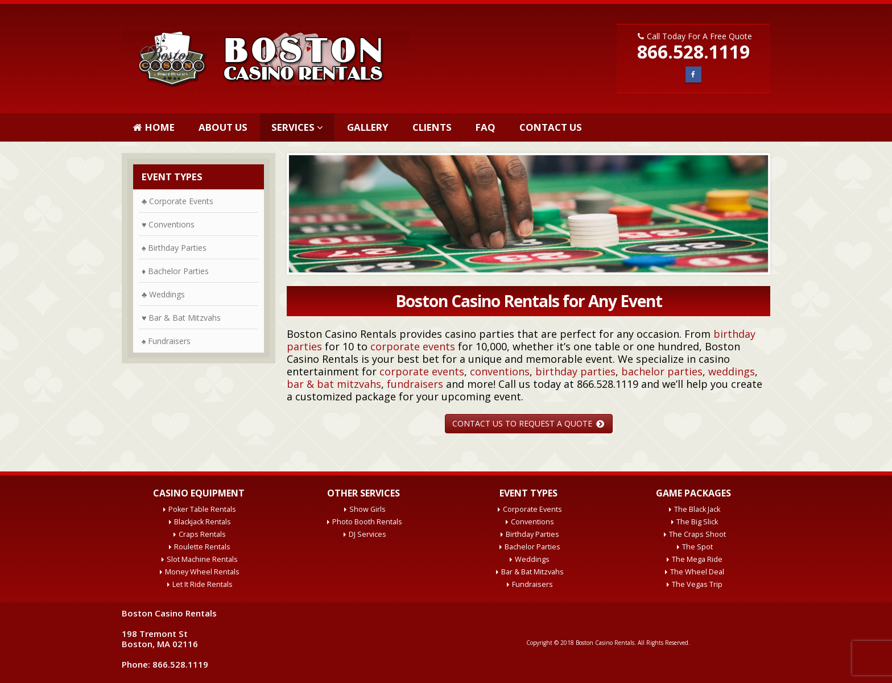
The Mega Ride (697, 559)
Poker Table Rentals (202, 509)
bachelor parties (662, 371)
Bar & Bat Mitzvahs (532, 572)
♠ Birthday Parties (174, 247)
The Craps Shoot (697, 534)
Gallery (368, 127)
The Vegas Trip (697, 584)
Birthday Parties (532, 534)
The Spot (697, 547)
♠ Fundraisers (166, 341)
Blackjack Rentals (202, 522)
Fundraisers (532, 584)
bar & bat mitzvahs (334, 384)
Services (293, 127)
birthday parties (575, 371)
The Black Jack (697, 509)
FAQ (485, 127)
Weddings (532, 559)
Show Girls (367, 509)
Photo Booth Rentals (367, 522)
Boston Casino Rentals (605, 643)
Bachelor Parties (532, 547)
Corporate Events (532, 509)
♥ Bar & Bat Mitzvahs (181, 317)
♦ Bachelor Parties (175, 271)
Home (154, 127)
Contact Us (550, 127)
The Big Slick (697, 522)
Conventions (532, 522)
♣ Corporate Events (177, 201)
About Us (223, 127)
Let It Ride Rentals (202, 584)
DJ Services (367, 534)
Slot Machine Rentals (202, 559)
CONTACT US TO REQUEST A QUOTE (528, 423)
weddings (731, 371)
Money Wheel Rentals (202, 572)
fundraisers (415, 384)
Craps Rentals (202, 534)
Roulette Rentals (202, 547)
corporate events (412, 346)
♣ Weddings (163, 294)
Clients (432, 127)
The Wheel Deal (697, 572)
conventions (500, 371)
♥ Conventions (168, 224)
